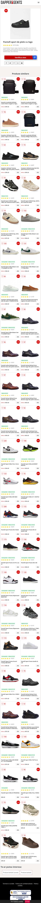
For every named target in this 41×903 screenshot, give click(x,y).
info (18, 106)
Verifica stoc (26, 57)
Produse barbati (26, 872)
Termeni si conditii (8, 884)
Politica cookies (18, 901)
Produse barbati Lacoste (10, 872)
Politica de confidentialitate (24, 884)
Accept (27, 901)
